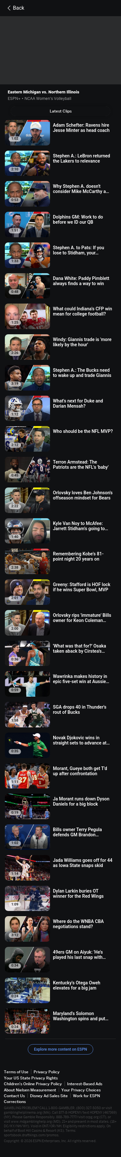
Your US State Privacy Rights (31, 1078)
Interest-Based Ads (84, 1083)
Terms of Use (16, 1071)
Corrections (15, 1101)
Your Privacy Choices (81, 1089)
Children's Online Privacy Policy (33, 1083)
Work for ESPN (86, 1095)
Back (14, 8)
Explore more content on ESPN (60, 1049)
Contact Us (14, 1095)
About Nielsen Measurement (30, 1089)
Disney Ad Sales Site (49, 1095)
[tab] (60, 111)
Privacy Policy (47, 1071)
